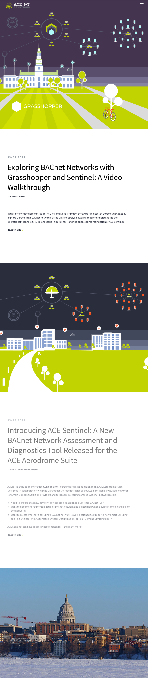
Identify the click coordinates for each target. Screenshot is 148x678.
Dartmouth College (114, 214)
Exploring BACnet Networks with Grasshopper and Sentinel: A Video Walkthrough (64, 177)
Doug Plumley (68, 214)
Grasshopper (66, 218)
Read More (14, 230)
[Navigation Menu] (141, 5)
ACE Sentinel (116, 222)
